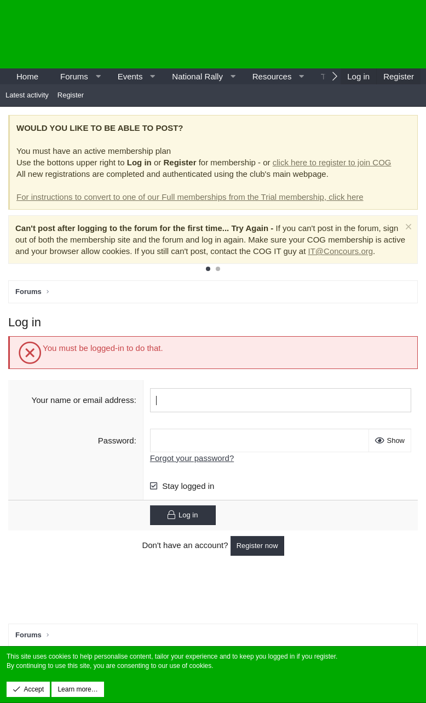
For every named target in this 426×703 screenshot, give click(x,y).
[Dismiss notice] (407, 228)
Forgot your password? (192, 457)
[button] (97, 76)
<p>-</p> (327, 34)
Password (116, 440)
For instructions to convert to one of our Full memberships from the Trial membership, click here (190, 196)
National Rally (197, 76)
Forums (74, 76)
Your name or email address (83, 400)
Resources (272, 76)
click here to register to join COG (332, 162)
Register (70, 95)
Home (27, 76)
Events (130, 76)
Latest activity (27, 95)
